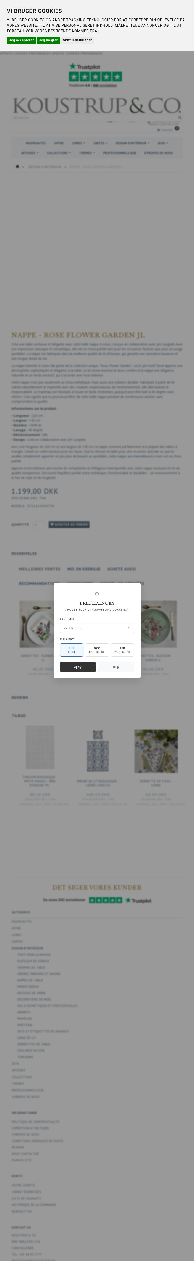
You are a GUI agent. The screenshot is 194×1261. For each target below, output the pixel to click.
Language (67, 619)
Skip (116, 667)
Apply (78, 667)
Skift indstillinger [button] (77, 40)
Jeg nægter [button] (48, 40)
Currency (67, 639)
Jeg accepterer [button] (21, 40)
